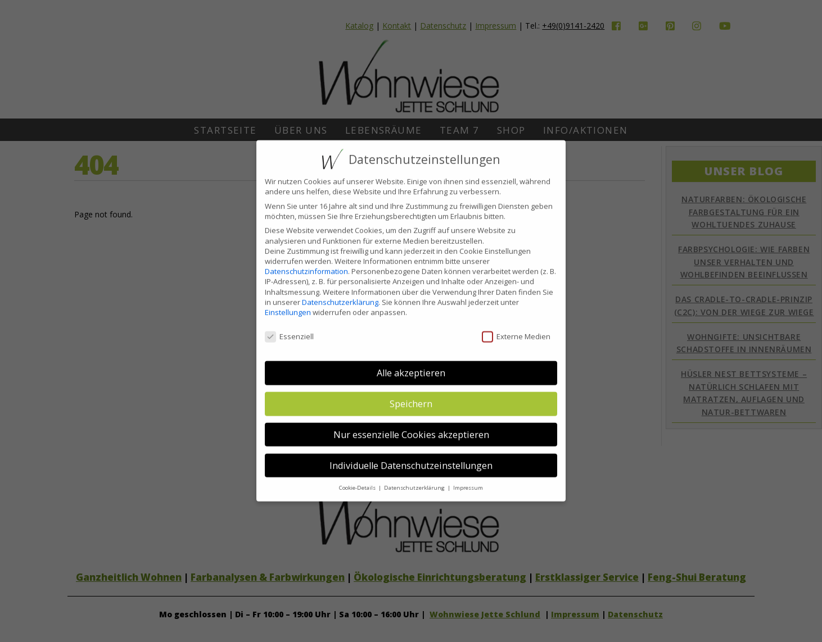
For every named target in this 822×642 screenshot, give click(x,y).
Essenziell (289, 327)
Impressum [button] (468, 479)
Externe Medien (516, 327)
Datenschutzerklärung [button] (415, 479)
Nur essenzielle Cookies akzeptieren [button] (411, 426)
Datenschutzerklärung (340, 293)
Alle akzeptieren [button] (411, 364)
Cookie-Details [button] (358, 479)
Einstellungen (288, 303)
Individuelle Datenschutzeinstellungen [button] (411, 456)
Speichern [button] (411, 395)
